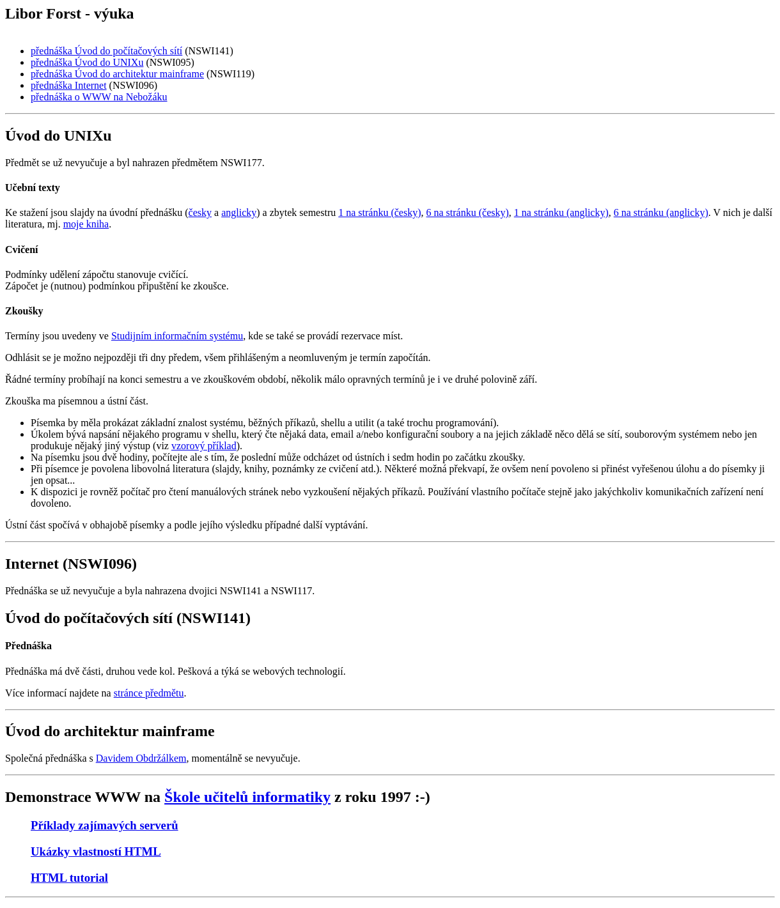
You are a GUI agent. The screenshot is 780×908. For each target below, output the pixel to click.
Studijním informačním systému (177, 335)
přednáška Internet (69, 85)
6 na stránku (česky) (467, 212)
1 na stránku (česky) (379, 212)
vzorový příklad (204, 445)
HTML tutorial (69, 877)
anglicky (238, 212)
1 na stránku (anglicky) (561, 212)
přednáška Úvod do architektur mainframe (117, 73)
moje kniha (86, 224)
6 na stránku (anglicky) (661, 212)
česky (200, 212)
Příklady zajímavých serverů (104, 825)
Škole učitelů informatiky (247, 797)
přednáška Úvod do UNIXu (87, 62)
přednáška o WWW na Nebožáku (99, 96)
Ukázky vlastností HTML (96, 851)
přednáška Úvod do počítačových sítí (106, 50)
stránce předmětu (149, 693)
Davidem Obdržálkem (141, 758)
